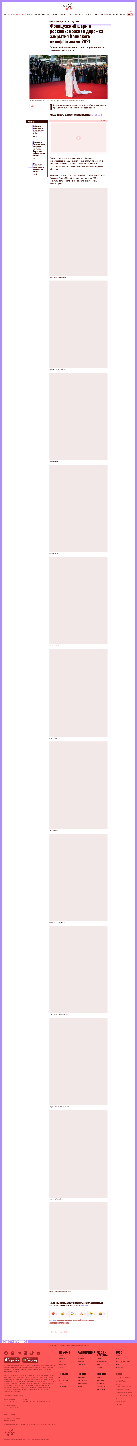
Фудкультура (120, 1368)
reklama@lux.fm (9, 1420)
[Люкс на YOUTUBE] (16, 14)
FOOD (81, 14)
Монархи (61, 1356)
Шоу (67, 1323)
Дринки (118, 1359)
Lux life (115, 14)
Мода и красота (59, 14)
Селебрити (62, 1359)
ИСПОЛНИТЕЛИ (82, 1380)
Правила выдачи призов (124, 1395)
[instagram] (12, 1353)
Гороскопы (81, 1362)
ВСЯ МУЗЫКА (81, 1377)
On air (96, 14)
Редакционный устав (123, 1389)
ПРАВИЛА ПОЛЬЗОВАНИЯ (123, 1377)
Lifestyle (88, 14)
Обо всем (62, 1377)
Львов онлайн (101, 1389)
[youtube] (38, 1353)
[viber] (65, 1332)
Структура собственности (121, 1381)
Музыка (61, 1368)
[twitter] (61, 1332)
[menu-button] (5, 14)
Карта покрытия (102, 1386)
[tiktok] (32, 1353)
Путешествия (63, 1386)
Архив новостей (121, 1401)
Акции (122, 14)
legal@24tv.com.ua (10, 1414)
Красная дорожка (64, 1320)
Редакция (119, 1404)
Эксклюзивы (63, 1365)
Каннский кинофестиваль (83, 1320)
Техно (60, 1383)
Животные (81, 1359)
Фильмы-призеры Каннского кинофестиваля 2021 (70, 115)
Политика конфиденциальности (123, 1385)
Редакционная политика (124, 1392)
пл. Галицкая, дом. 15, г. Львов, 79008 (36, 1402)
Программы (100, 1380)
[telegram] (51, 1332)
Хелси (118, 1365)
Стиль (99, 1365)
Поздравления (63, 1380)
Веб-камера (100, 1383)
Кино (49, 14)
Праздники (81, 1365)
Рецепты (118, 1356)
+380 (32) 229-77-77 (11, 1402)
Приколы (80, 1356)
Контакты (119, 1398)
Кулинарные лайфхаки (123, 1362)
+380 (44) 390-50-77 (11, 1408)
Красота (99, 1359)
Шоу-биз (30, 14)
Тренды (99, 1367)
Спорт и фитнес (102, 1362)
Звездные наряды (57, 1323)
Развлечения (40, 14)
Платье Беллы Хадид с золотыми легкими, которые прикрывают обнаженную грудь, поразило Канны (76, 1304)
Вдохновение (72, 14)
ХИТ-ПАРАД (81, 1386)
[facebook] (56, 1332)
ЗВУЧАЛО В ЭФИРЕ (83, 1383)
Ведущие (100, 1377)
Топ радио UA (105, 14)
